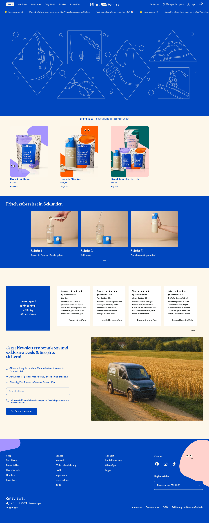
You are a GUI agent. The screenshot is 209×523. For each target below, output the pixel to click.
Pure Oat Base (20, 179)
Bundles (62, 4)
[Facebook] (156, 464)
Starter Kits (75, 4)
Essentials (11, 479)
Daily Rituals (50, 4)
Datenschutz (62, 479)
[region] (127, 305)
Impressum (61, 475)
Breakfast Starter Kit (125, 179)
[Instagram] (165, 464)
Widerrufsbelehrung (66, 464)
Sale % (10, 4)
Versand (60, 459)
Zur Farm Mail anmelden (21, 411)
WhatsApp (110, 464)
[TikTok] (174, 464)
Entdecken (154, 4)
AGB (58, 485)
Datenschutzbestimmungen (32, 400)
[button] (54, 305)
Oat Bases (22, 4)
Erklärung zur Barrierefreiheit (187, 507)
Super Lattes (12, 464)
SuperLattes (36, 4)
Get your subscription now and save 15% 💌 (119, 12)
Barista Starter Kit (73, 179)
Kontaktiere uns (113, 459)
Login (108, 470)
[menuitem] (11, 4)
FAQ (58, 470)
